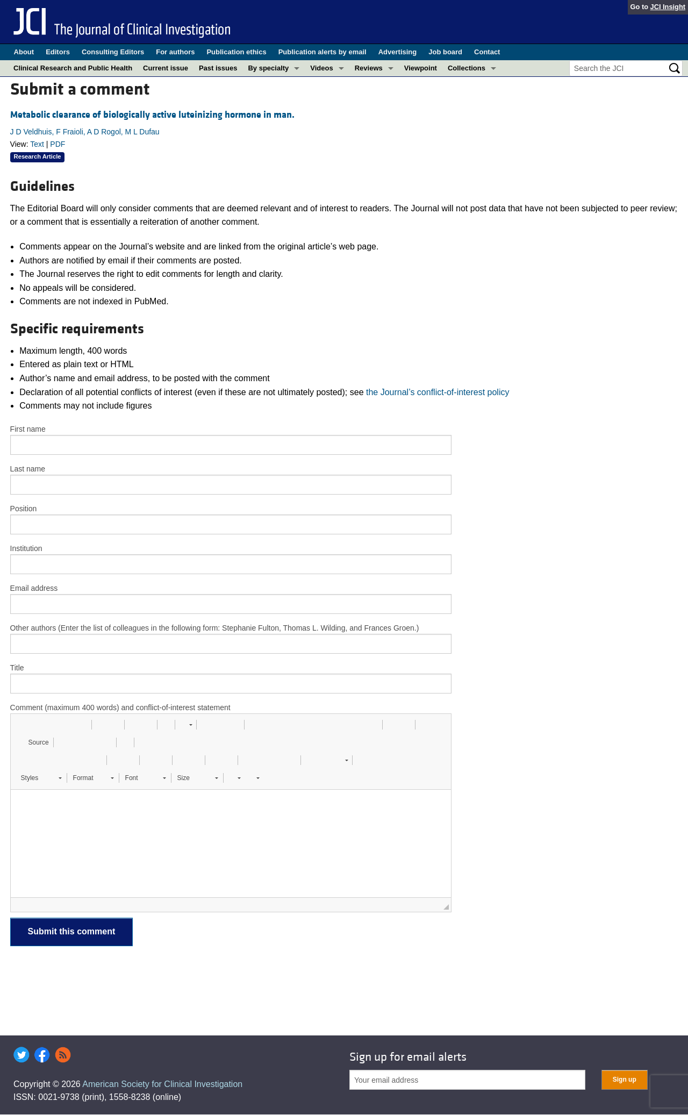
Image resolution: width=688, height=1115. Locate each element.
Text (37, 144)
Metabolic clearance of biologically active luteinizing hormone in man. (152, 115)
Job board (445, 52)
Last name (27, 468)
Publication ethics (236, 52)
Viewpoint (420, 68)
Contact (487, 52)
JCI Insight (667, 7)
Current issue (165, 68)
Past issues (218, 68)
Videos (321, 68)
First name (28, 429)
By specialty (268, 68)
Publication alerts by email (322, 52)
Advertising (397, 52)
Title (17, 667)
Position (23, 508)
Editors (58, 52)
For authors (175, 52)
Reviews (369, 68)
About (24, 52)
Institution (26, 548)
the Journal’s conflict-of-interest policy (438, 392)
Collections (466, 68)
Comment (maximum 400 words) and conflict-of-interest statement (120, 707)
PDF (57, 144)
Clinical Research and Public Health (72, 68)
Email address (34, 588)
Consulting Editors (113, 52)
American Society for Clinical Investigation (162, 1084)
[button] (22, 725)
